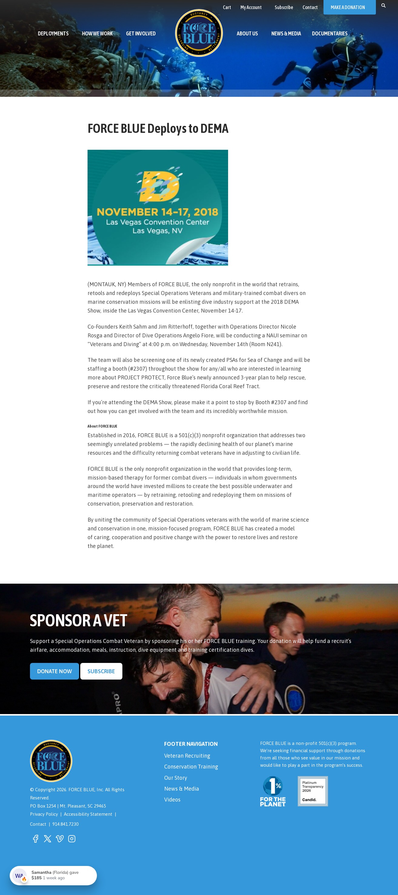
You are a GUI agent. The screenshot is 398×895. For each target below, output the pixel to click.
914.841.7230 (65, 824)
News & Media (181, 788)
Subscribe (101, 671)
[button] (383, 5)
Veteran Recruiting (187, 755)
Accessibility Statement (88, 814)
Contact (38, 824)
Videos (172, 799)
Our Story (175, 778)
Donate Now (54, 671)
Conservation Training (191, 766)
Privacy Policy (44, 814)
